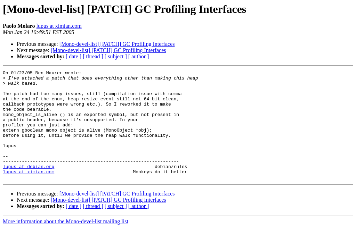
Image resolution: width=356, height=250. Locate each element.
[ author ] (138, 56)
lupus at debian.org (28, 186)
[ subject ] (116, 56)
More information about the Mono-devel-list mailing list (65, 243)
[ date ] (73, 56)
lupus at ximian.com (59, 26)
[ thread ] (93, 56)
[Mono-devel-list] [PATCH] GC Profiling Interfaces (117, 44)
